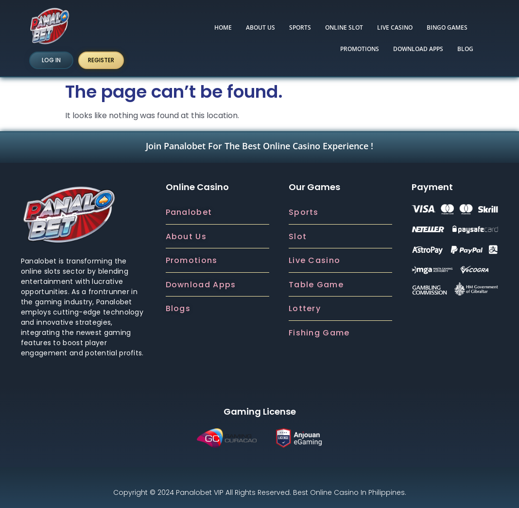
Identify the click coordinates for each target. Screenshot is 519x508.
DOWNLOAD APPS (418, 49)
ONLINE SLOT (344, 27)
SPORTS (300, 27)
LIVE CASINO (395, 27)
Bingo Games (447, 27)
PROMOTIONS (359, 49)
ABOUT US (260, 27)
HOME (223, 27)
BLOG (465, 49)
